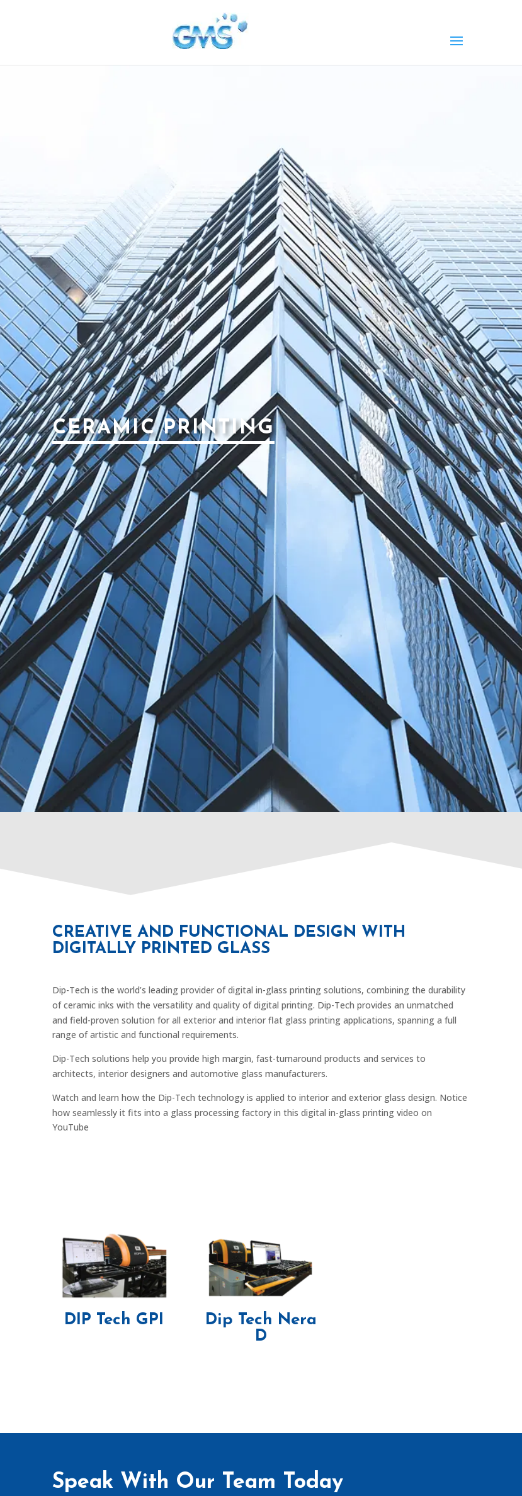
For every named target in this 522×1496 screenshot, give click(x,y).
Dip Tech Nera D (261, 1328)
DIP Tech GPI (114, 1320)
